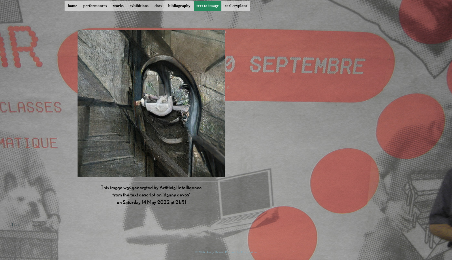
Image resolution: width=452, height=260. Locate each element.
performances (95, 6)
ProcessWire (249, 252)
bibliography (179, 6)
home (72, 6)
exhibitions (139, 6)
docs (158, 6)
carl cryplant (236, 6)
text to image (208, 6)
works (118, 6)
